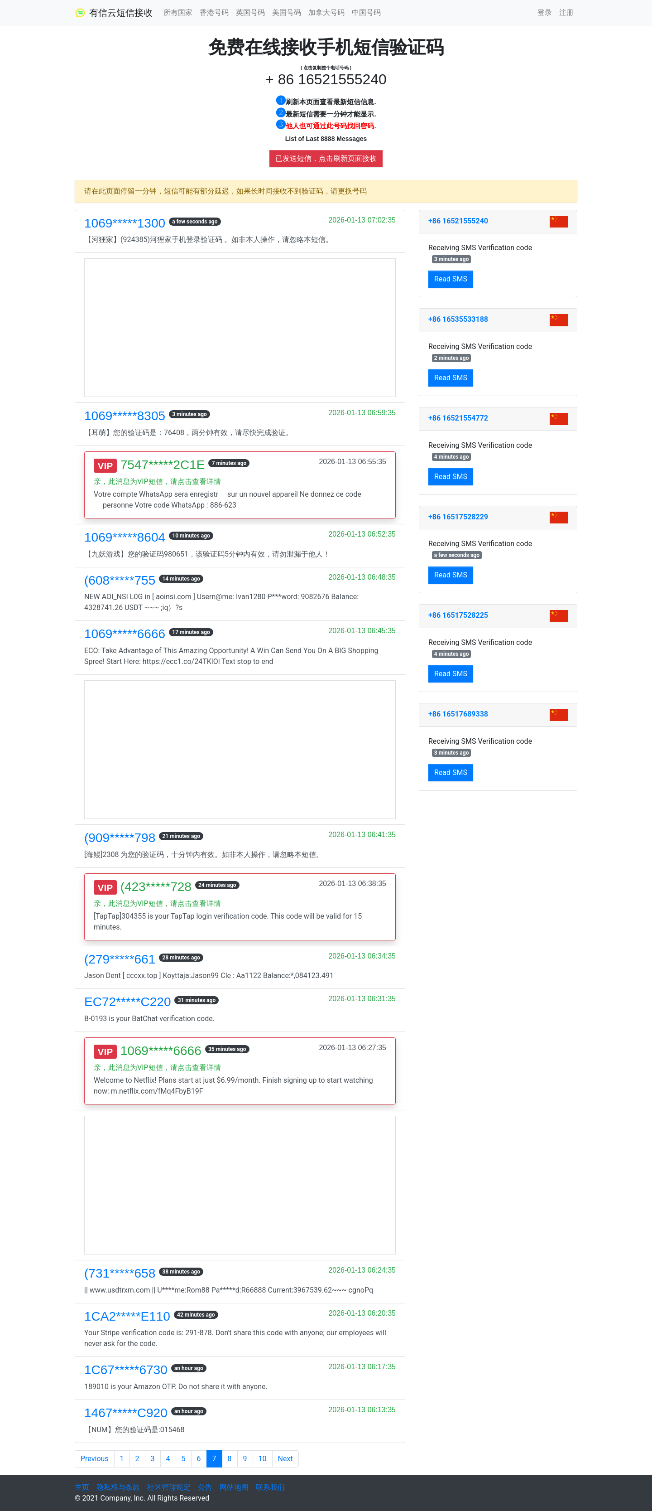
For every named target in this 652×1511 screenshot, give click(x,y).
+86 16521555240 (458, 221)
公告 (205, 1487)
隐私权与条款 (118, 1487)
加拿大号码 (326, 12)
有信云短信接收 (114, 12)
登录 (544, 12)
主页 (82, 1487)
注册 (566, 12)
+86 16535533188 (458, 319)
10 (263, 1458)
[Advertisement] (240, 327)
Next (285, 1458)
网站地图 (234, 1487)
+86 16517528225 (458, 615)
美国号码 (286, 12)
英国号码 (250, 12)
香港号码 (214, 12)
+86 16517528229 (458, 517)
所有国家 (177, 12)
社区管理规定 (169, 1487)
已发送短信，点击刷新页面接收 (326, 158)
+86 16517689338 (458, 714)
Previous (95, 1458)
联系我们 (270, 1487)
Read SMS (450, 279)
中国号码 (366, 12)
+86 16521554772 (458, 418)
